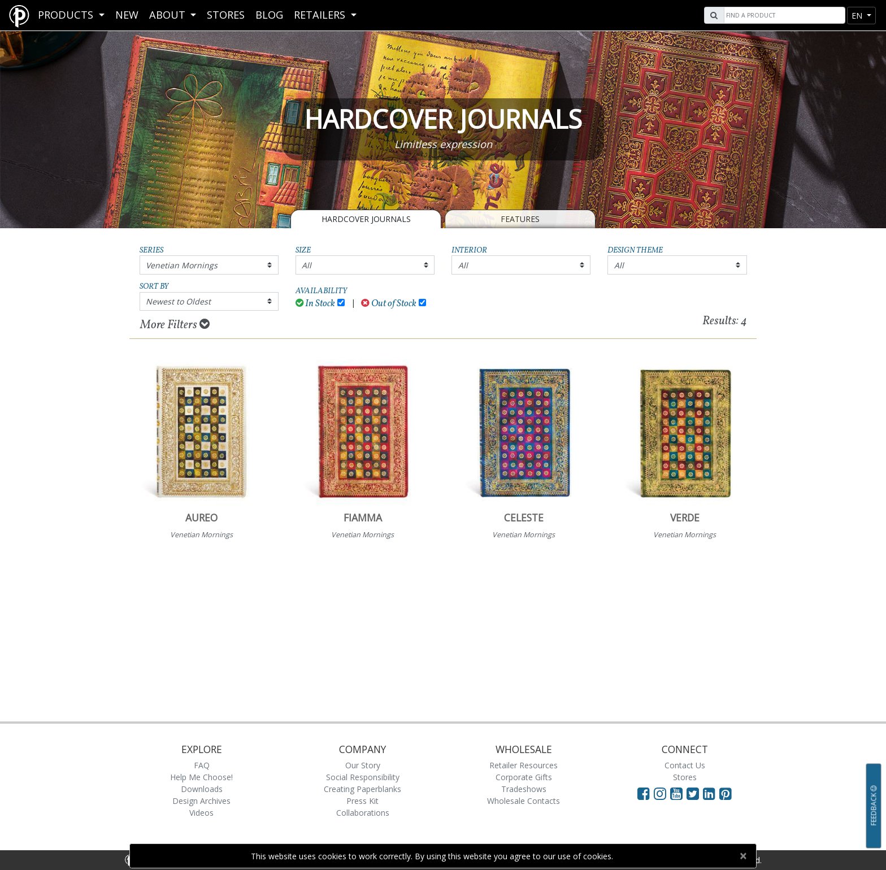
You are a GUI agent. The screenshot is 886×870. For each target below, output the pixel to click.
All (306, 265)
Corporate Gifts (524, 777)
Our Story (362, 765)
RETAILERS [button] (321, 14)
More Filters (175, 325)
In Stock (316, 303)
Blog (269, 14)
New (126, 14)
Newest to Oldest (178, 301)
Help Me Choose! (201, 777)
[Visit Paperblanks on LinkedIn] (711, 793)
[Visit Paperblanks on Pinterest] (725, 793)
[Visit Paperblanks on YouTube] (678, 793)
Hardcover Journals (366, 219)
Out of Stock (388, 303)
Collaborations (362, 812)
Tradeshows (523, 789)
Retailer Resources (523, 765)
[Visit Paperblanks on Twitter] (695, 793)
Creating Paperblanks (362, 789)
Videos (201, 812)
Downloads (202, 789)
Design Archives (201, 800)
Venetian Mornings (182, 265)
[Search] (783, 15)
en (858, 15)
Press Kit (362, 800)
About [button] (168, 14)
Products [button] (67, 14)
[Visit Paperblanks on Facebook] (643, 793)
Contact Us (684, 765)
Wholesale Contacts (523, 800)
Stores (226, 14)
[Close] (742, 856)
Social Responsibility (362, 777)
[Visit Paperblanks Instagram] (660, 793)
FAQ (202, 765)
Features (520, 219)
